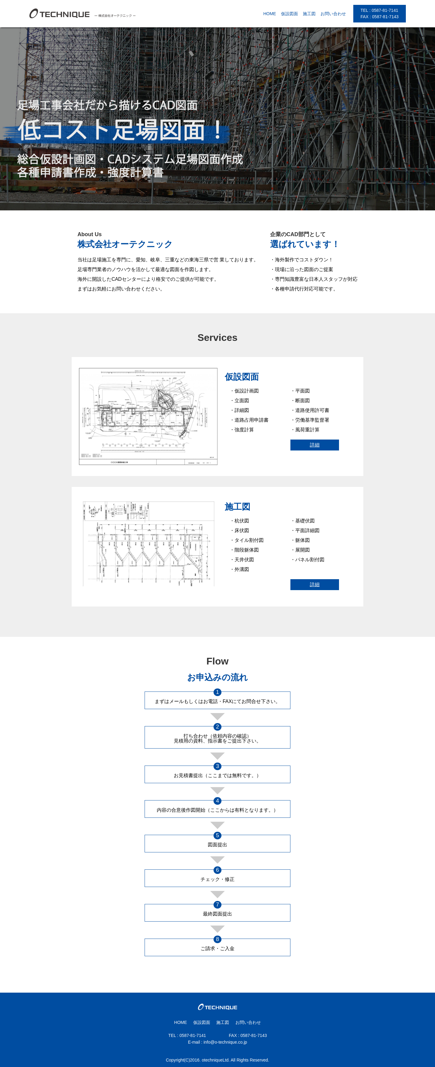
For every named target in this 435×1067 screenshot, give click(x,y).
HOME (269, 14)
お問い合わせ (333, 14)
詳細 (315, 444)
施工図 (309, 14)
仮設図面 (289, 14)
